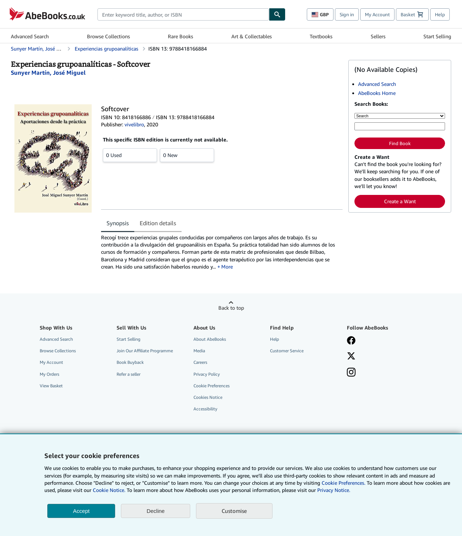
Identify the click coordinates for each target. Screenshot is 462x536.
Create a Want (400, 201)
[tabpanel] (222, 252)
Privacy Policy (206, 374)
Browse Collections (108, 36)
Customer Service (287, 350)
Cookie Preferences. (343, 483)
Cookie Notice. (109, 490)
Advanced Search (30, 36)
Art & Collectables (251, 36)
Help (440, 14)
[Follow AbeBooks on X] (351, 356)
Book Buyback (130, 362)
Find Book (400, 143)
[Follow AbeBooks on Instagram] (351, 372)
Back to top (231, 308)
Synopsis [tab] (117, 223)
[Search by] (399, 116)
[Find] (277, 14)
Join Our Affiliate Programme (145, 350)
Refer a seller (128, 374)
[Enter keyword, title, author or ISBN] (399, 126)
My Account (377, 14)
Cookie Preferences (211, 385)
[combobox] (183, 14)
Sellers (378, 36)
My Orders (49, 374)
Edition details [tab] (158, 223)
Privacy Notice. (333, 490)
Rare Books (180, 36)
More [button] (227, 266)
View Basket (51, 385)
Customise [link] (234, 510)
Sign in (347, 14)
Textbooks (321, 36)
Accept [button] (81, 511)
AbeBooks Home (377, 93)
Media (199, 350)
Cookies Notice (207, 397)
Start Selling (437, 36)
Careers (200, 362)
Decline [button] (156, 511)
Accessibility (205, 408)
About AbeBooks (209, 339)
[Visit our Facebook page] (351, 341)
